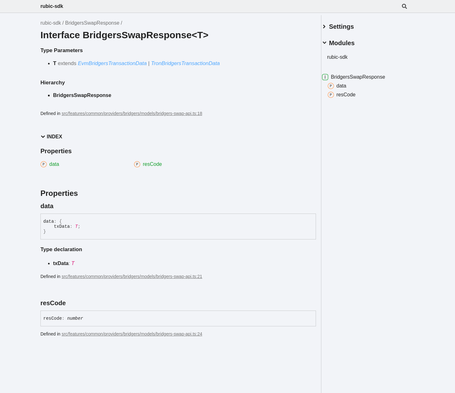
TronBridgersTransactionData (185, 63)
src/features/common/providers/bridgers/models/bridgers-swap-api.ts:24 (132, 333)
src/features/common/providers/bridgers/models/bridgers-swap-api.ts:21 (132, 276)
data (344, 83)
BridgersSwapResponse (92, 23)
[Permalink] (59, 206)
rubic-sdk (51, 6)
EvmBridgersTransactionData (112, 63)
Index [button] (51, 136)
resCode (349, 92)
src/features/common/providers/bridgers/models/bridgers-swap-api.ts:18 (132, 113)
